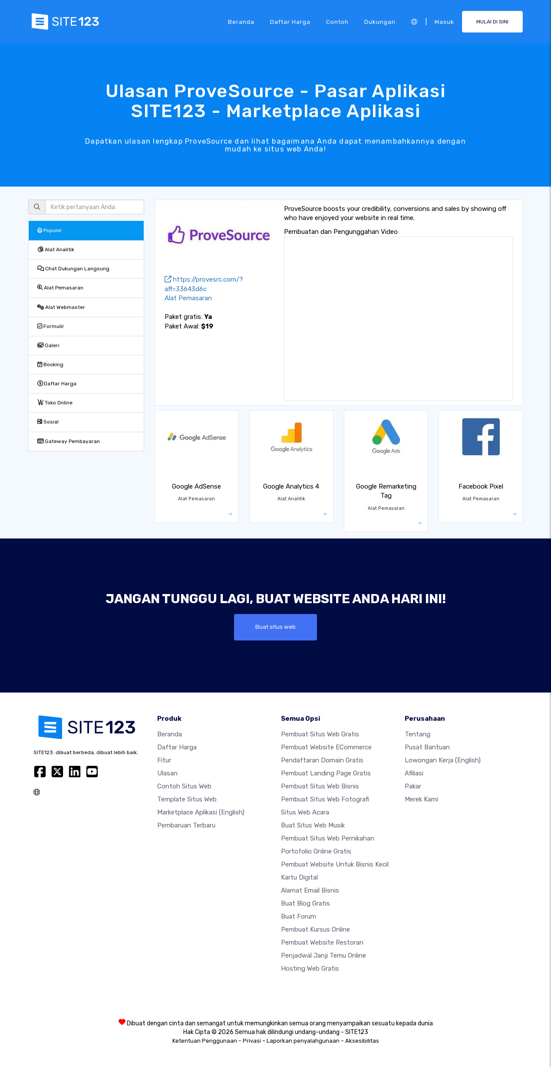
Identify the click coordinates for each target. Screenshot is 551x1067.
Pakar (413, 786)
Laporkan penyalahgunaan (303, 1040)
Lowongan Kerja (443, 760)
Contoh (337, 21)
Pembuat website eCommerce (326, 747)
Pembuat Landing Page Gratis (326, 773)
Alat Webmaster (61, 307)
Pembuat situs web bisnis (320, 786)
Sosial (48, 422)
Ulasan (167, 773)
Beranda (241, 21)
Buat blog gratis (305, 903)
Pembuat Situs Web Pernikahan (327, 838)
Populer (49, 230)
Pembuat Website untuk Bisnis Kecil (335, 864)
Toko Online (55, 403)
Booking (50, 364)
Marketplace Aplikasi (200, 812)
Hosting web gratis (310, 968)
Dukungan (380, 21)
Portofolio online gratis (316, 851)
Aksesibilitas (362, 1040)
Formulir (50, 326)
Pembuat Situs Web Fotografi (325, 799)
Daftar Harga (290, 21)
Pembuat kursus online (315, 929)
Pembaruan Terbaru (186, 825)
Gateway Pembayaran (68, 441)
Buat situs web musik (313, 825)
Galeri (48, 345)
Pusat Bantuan (427, 747)
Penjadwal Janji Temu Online (323, 955)
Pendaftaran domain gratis (322, 760)
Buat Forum (298, 916)
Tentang (417, 734)
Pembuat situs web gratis (320, 734)
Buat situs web (275, 627)
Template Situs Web (187, 799)
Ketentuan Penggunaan (204, 1040)
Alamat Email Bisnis (310, 890)
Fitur (164, 760)
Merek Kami (421, 799)
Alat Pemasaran (60, 288)
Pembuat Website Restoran (322, 942)
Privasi (252, 1040)
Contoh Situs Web (184, 786)
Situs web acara (305, 812)
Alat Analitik (55, 249)
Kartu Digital (299, 877)
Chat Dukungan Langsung (73, 269)
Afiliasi (414, 773)
